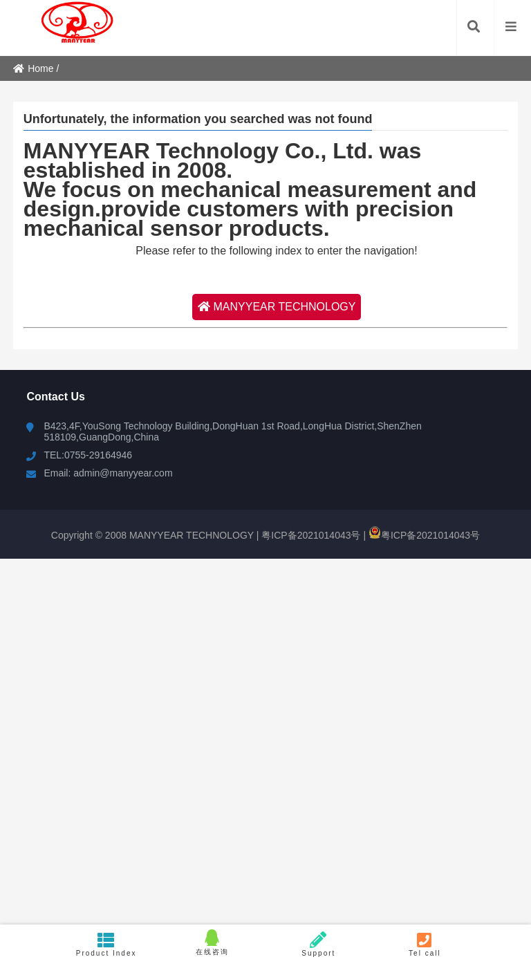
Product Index (106, 944)
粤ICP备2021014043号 (309, 535)
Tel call (425, 944)
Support (319, 944)
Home (33, 68)
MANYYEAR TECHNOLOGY (277, 307)
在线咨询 (212, 942)
